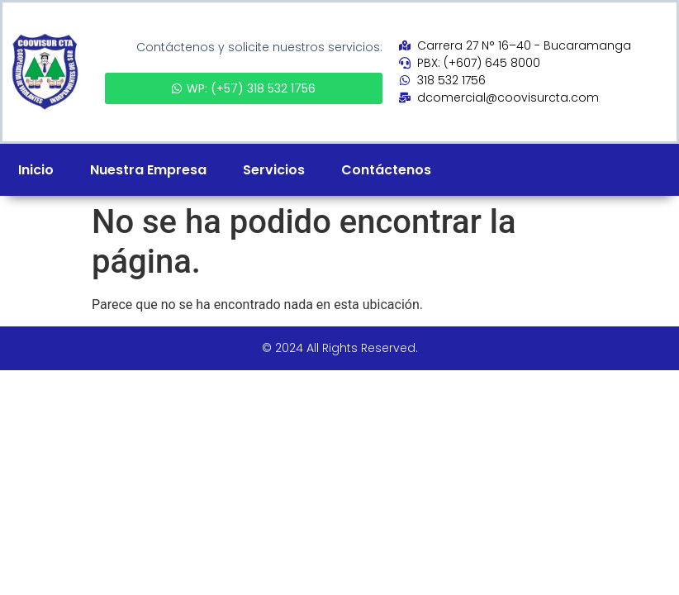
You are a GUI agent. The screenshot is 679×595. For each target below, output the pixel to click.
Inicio (36, 169)
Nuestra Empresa (148, 169)
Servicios (274, 169)
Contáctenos (386, 169)
